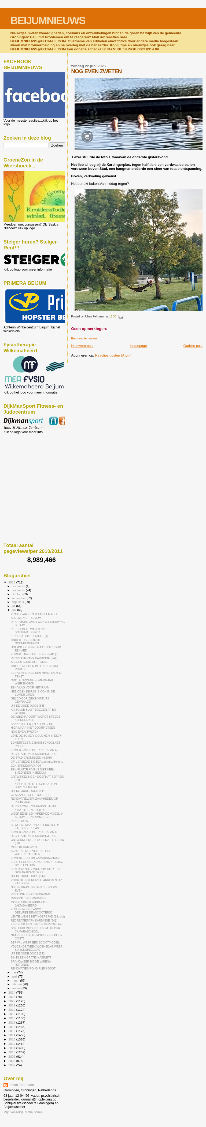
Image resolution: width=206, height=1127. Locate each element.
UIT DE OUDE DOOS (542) (28, 953)
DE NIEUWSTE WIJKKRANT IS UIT (33, 805)
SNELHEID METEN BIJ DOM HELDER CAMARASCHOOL (35, 930)
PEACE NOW (19, 820)
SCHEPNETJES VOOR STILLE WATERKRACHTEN (31, 852)
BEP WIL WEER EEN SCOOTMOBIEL (35, 942)
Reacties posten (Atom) (113, 355)
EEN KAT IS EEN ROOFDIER (30, 809)
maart (16, 980)
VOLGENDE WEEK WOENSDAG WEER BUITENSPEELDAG (36, 948)
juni (14, 610)
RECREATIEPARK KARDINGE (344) (34, 658)
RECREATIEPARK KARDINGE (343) (34, 753)
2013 (12, 1039)
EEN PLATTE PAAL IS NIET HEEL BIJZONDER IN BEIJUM (32, 771)
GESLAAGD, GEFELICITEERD (30, 794)
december (19, 586)
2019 (12, 1014)
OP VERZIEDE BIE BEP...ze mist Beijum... (37, 761)
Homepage (138, 346)
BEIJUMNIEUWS (47, 20)
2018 (12, 1018)
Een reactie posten (84, 338)
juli (14, 606)
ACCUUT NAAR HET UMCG (29, 662)
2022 (12, 1001)
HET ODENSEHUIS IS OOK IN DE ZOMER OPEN (33, 693)
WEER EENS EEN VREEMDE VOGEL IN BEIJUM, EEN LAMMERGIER (37, 815)
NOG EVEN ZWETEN (96, 71)
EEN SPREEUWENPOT (26, 765)
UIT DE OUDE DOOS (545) (28, 705)
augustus (18, 602)
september (19, 598)
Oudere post (193, 346)
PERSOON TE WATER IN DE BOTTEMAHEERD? (29, 630)
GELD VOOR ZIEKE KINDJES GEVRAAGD (30, 700)
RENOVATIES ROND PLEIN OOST (33, 968)
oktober (17, 594)
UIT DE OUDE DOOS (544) (28, 790)
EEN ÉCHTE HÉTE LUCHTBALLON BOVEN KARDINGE (34, 785)
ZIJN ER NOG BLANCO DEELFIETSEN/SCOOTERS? (32, 911)
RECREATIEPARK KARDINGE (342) (34, 835)
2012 (12, 1043)
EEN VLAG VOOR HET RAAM (30, 687)
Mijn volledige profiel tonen (23, 1112)
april (15, 976)
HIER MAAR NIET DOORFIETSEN (33, 727)
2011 (12, 1048)
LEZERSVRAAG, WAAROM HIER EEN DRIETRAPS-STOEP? (35, 870)
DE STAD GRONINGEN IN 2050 (31, 757)
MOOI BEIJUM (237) (24, 846)
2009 (12, 1056)
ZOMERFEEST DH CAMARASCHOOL (35, 857)
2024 (12, 992)
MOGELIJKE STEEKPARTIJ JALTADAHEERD (29, 904)
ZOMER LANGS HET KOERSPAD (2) (34, 749)
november (19, 590)
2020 (12, 1009)
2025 (12, 582)
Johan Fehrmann (21, 1085)
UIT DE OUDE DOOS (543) (28, 876)
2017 (12, 1022)
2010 (12, 1052)
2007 (12, 1065)
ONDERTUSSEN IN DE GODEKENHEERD (26, 641)
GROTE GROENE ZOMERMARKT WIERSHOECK (33, 682)
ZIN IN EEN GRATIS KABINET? (31, 957)
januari (17, 988)
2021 (12, 1005)
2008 (12, 1060)
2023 (12, 996)
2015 (12, 1030)
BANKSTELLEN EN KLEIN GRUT (32, 723)
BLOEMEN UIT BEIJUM (26, 617)
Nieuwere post (82, 346)
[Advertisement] (27, 463)
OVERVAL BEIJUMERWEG (28, 898)
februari (17, 984)
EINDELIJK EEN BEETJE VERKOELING (36, 924)
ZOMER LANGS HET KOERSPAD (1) (34, 831)
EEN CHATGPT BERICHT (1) (29, 636)
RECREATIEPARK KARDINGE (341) (34, 920)
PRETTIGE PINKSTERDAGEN (30, 894)
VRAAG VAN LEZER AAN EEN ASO (34, 614)
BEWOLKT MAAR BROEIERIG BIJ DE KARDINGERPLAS (35, 826)
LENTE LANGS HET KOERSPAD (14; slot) (38, 916)
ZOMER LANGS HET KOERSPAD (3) (34, 654)
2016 (12, 1026)
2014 (12, 1035)
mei (14, 972)
